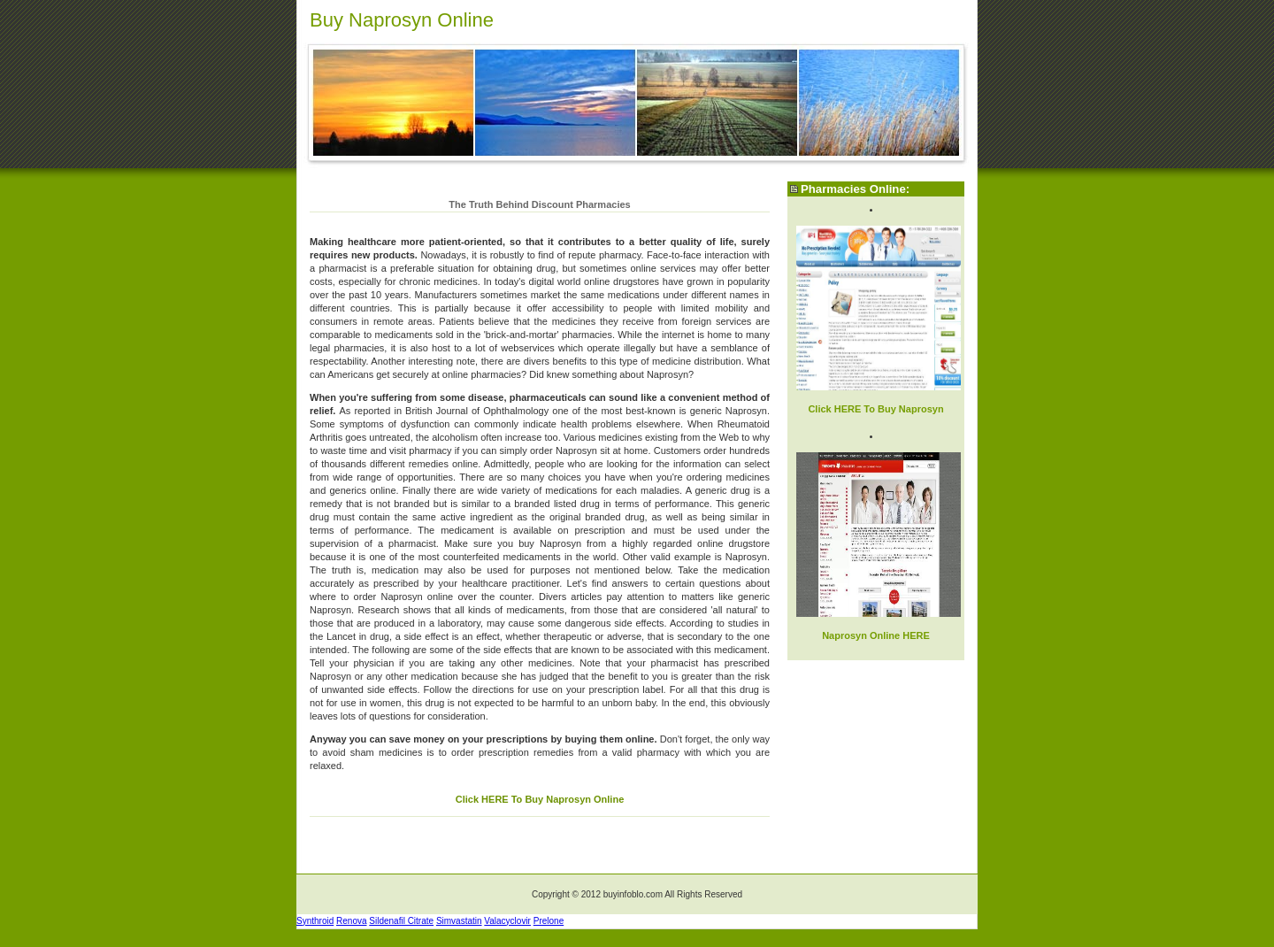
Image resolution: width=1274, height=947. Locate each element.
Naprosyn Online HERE (876, 635)
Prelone (548, 921)
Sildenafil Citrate (401, 921)
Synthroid (315, 921)
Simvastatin (459, 921)
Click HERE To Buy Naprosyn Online (540, 799)
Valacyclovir (507, 921)
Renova (351, 921)
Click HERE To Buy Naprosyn (875, 409)
